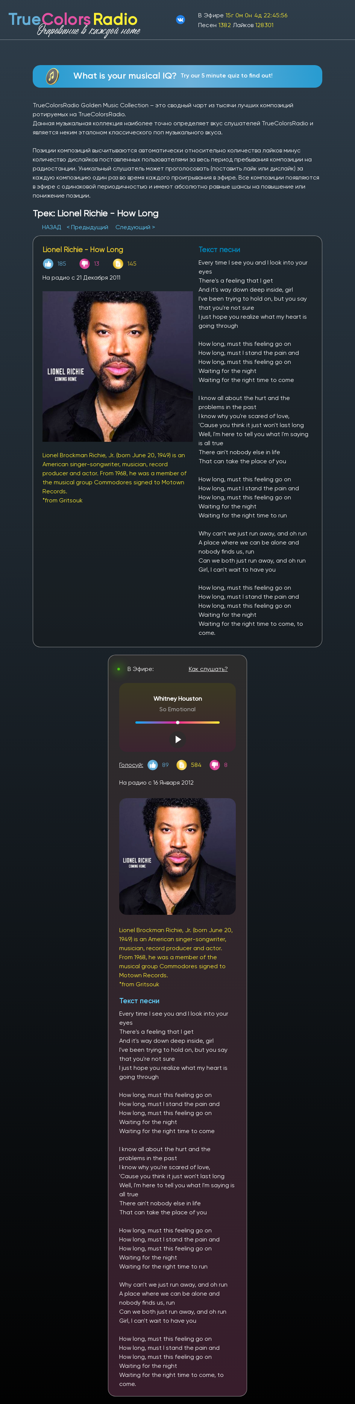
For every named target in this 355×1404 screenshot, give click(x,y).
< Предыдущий (87, 227)
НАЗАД (52, 227)
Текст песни (139, 1000)
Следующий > (135, 227)
